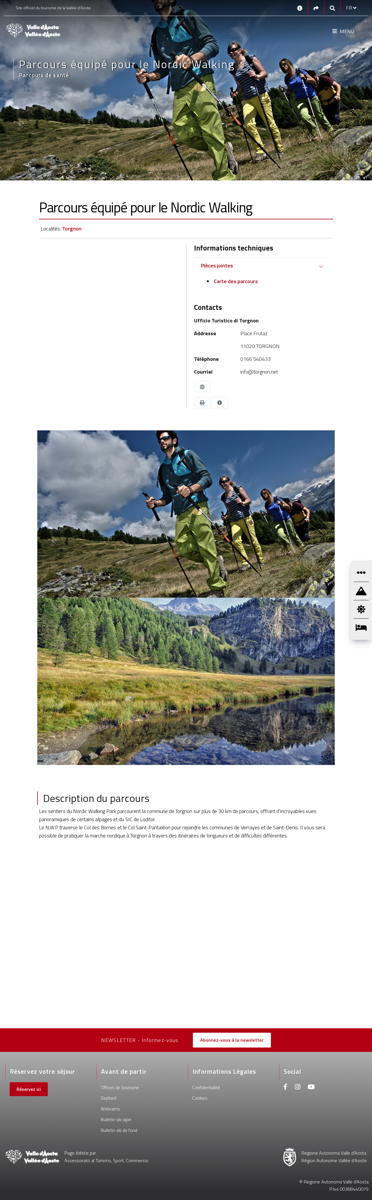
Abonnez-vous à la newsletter (232, 1039)
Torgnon (72, 228)
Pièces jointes (217, 265)
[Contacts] (299, 8)
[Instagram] (297, 1087)
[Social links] (316, 8)
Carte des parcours (235, 281)
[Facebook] (285, 1087)
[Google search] (332, 8)
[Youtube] (311, 1087)
